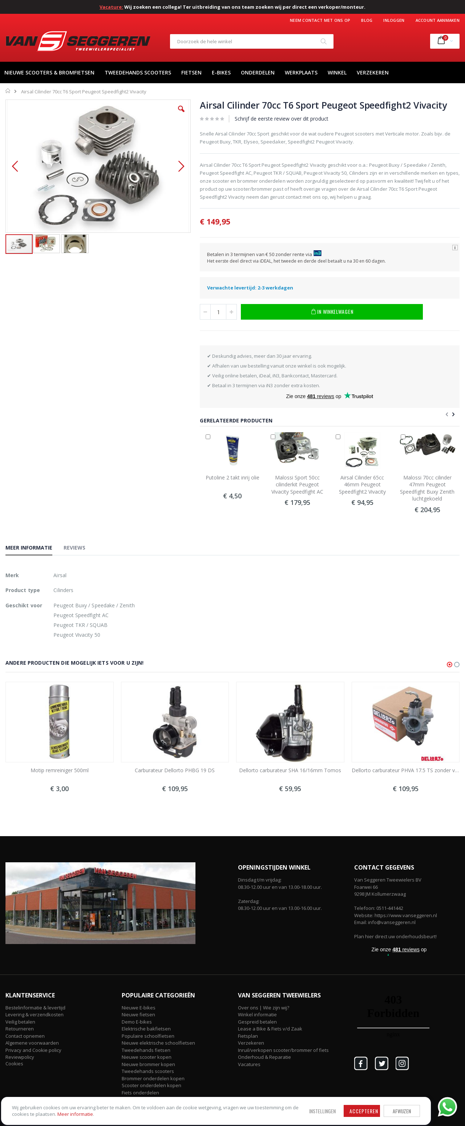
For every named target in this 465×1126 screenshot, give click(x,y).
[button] (181, 114)
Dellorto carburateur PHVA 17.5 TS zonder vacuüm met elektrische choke (406, 770)
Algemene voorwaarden (32, 1043)
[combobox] (251, 41)
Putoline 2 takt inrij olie (232, 477)
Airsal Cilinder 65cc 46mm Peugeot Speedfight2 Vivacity (362, 484)
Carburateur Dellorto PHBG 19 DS (175, 770)
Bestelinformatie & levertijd (35, 1007)
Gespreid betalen (257, 1021)
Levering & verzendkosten (34, 1014)
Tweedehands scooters (148, 1071)
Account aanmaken (438, 20)
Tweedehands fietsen (146, 1050)
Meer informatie (58, 1108)
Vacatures (249, 1064)
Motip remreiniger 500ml (60, 770)
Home (8, 90)
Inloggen (393, 20)
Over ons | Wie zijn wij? (263, 1007)
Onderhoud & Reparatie (264, 1057)
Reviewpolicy (19, 1057)
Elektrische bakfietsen (146, 1028)
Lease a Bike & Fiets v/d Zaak (270, 1028)
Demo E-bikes (137, 1021)
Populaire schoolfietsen (148, 1036)
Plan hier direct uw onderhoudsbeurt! (395, 936)
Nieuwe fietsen (138, 1014)
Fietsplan (248, 1036)
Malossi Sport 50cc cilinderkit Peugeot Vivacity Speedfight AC (297, 484)
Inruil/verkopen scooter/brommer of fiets (283, 1050)
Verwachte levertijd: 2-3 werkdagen (250, 287)
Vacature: (111, 7)
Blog (366, 20)
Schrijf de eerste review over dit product (281, 118)
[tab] (34, 549)
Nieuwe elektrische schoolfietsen (158, 1043)
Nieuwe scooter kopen (146, 1057)
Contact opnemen (25, 1036)
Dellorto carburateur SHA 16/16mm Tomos (290, 770)
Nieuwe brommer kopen (148, 1064)
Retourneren (19, 1028)
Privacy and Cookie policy (33, 1050)
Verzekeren (251, 1043)
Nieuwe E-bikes (138, 1007)
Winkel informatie (257, 1014)
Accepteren (194, 1098)
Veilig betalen (20, 1021)
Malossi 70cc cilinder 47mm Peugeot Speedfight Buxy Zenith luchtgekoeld (427, 488)
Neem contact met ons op (320, 20)
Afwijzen (232, 1098)
